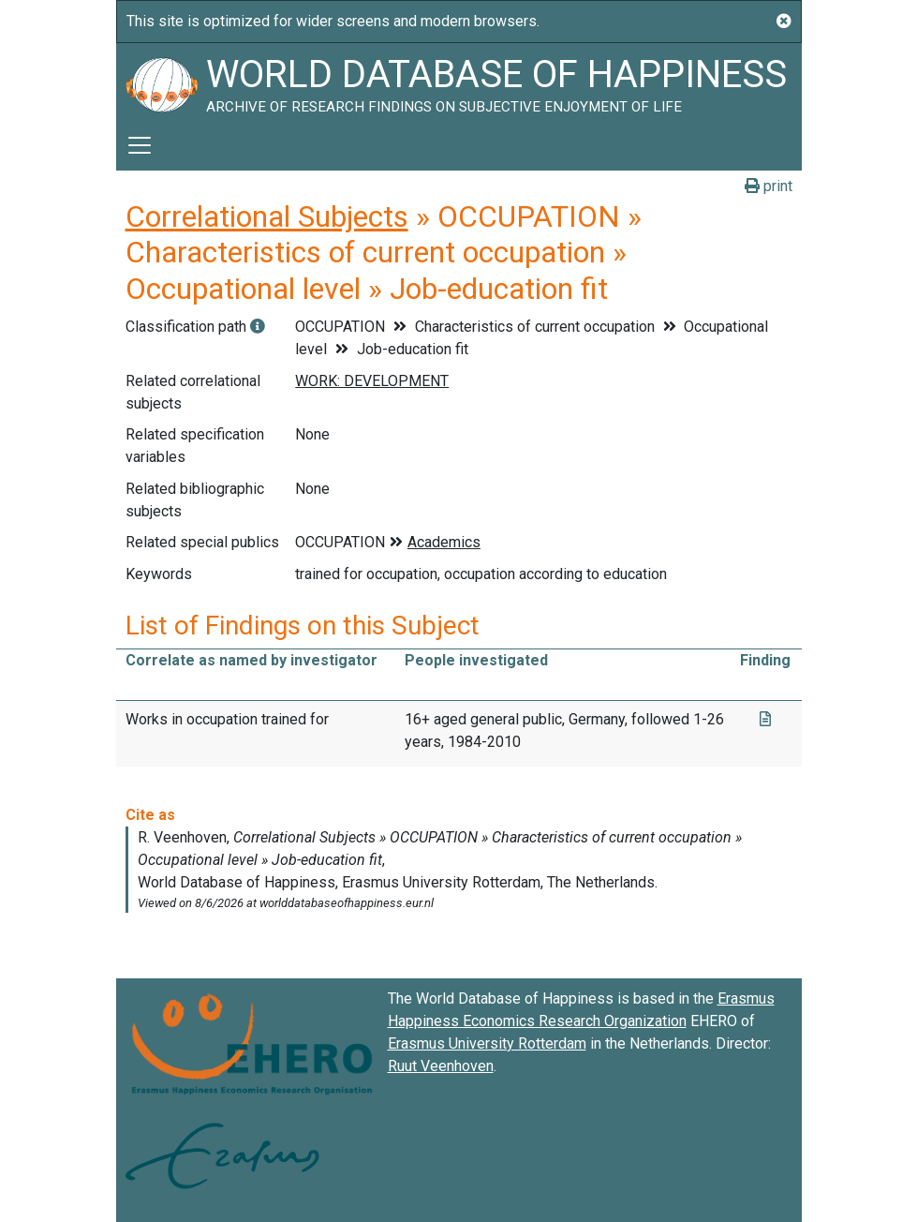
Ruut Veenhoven (441, 1066)
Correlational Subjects (267, 216)
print (768, 186)
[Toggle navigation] (140, 145)
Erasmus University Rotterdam (487, 1043)
